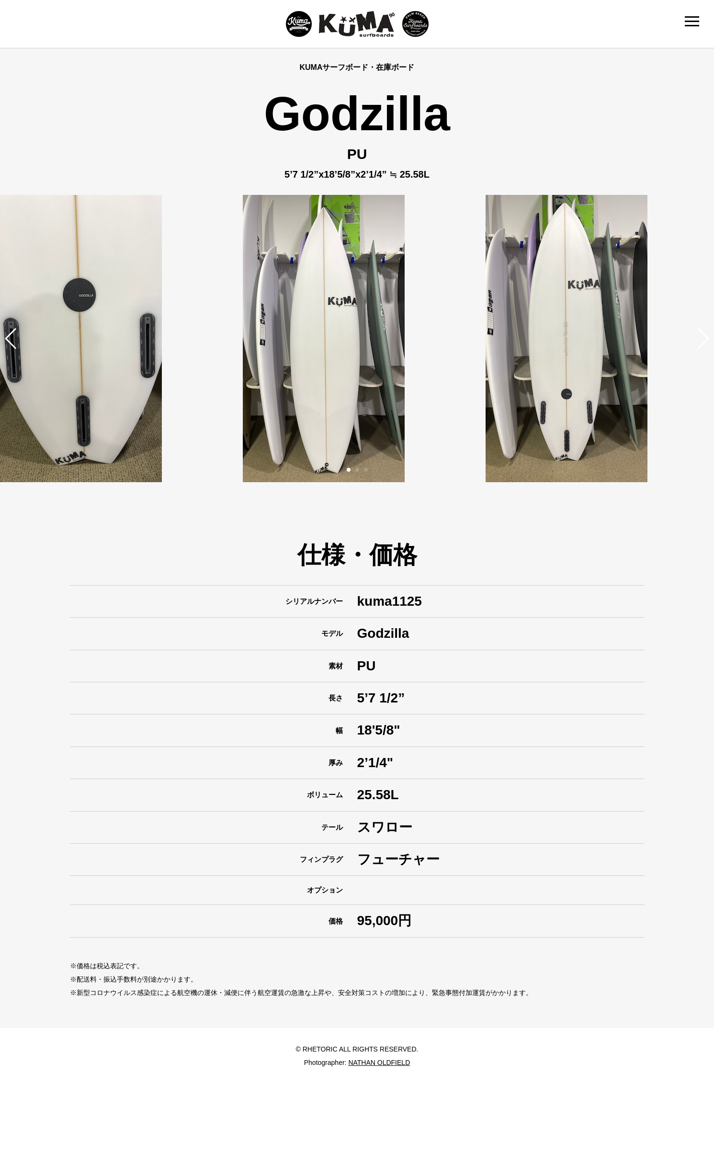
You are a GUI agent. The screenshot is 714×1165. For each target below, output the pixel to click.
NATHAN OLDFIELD (379, 1062)
